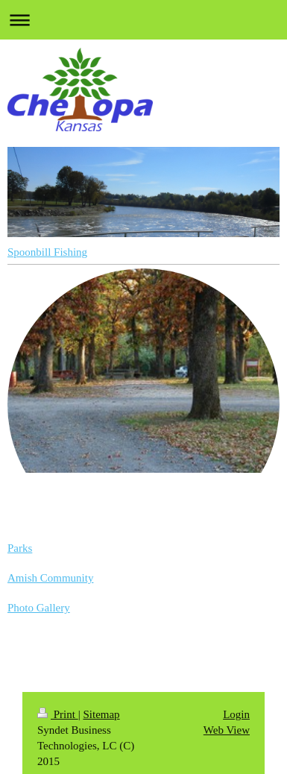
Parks (19, 548)
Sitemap (101, 714)
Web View (227, 730)
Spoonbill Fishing (47, 252)
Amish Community (50, 578)
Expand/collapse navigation (143, 20)
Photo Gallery (38, 608)
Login (236, 714)
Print (57, 714)
